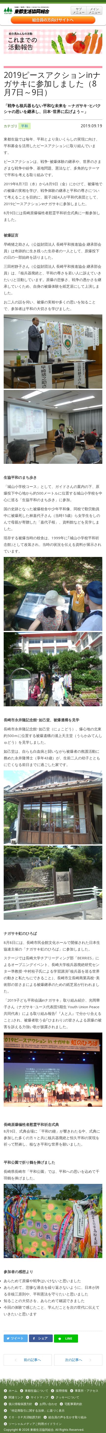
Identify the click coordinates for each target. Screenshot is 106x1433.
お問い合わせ (48, 1404)
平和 (24, 126)
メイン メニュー (94, 10)
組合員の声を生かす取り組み (67, 1417)
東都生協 (34, 10)
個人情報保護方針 (20, 1404)
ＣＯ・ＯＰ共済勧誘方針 (25, 1417)
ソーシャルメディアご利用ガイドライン (35, 1424)
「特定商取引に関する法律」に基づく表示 (37, 1410)
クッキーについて (67, 1397)
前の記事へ (27, 1359)
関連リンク (16, 1397)
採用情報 (61, 1390)
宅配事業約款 (73, 1404)
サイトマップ (39, 1397)
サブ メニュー (79, 10)
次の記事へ (78, 1359)
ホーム (13, 1390)
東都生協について (36, 1390)
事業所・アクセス (86, 1390)
